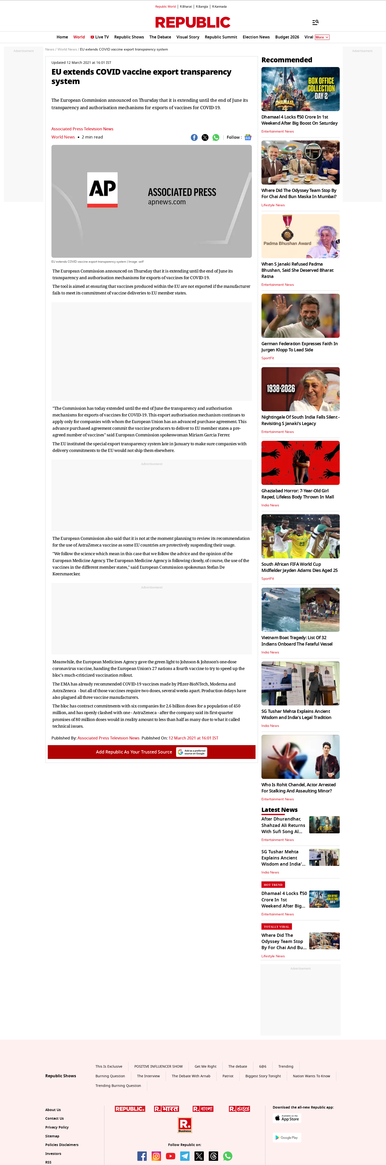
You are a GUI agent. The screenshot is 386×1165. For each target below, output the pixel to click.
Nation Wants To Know (311, 1076)
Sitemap (52, 1136)
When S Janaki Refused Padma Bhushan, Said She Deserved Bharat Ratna (297, 270)
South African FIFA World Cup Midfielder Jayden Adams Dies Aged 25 (299, 567)
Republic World (165, 6)
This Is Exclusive (109, 1066)
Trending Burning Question (118, 1085)
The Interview (148, 1076)
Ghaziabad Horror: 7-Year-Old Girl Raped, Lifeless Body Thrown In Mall (297, 494)
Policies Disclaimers (62, 1145)
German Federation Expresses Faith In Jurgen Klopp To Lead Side (299, 347)
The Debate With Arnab (191, 1076)
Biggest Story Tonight (263, 1076)
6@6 (262, 1066)
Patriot (228, 1076)
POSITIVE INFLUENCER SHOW (158, 1066)
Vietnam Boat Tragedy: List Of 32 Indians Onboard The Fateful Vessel (297, 640)
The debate (237, 1066)
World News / (68, 49)
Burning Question (110, 1076)
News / (50, 49)
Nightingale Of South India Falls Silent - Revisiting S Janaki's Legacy (300, 420)
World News (63, 137)
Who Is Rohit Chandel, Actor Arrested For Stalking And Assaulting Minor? (298, 788)
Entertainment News (277, 131)
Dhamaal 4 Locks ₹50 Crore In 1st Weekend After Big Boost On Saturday (299, 120)
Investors (53, 1153)
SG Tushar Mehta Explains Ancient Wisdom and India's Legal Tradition (296, 714)
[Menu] (313, 22)
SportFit (267, 358)
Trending (285, 1066)
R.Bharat (186, 6)
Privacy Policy (57, 1127)
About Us (53, 1110)
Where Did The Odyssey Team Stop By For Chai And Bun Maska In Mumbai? (299, 193)
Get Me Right (205, 1066)
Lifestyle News (273, 205)
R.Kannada (219, 6)
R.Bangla (202, 6)
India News (270, 505)
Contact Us (54, 1118)
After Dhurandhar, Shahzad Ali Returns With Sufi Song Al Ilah (283, 828)
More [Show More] (322, 37)
